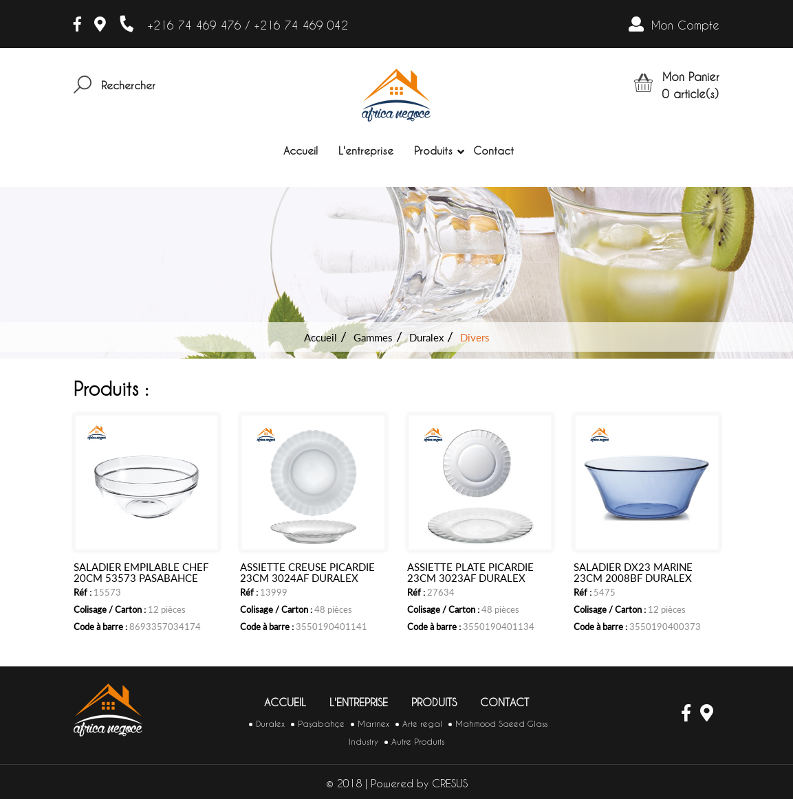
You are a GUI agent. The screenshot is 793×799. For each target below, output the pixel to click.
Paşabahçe (321, 723)
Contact (493, 151)
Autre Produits (417, 741)
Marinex (373, 723)
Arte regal (422, 723)
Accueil (300, 151)
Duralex (426, 337)
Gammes (373, 337)
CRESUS (450, 783)
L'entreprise (365, 151)
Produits (433, 151)
